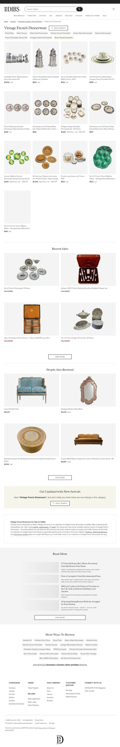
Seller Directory (33, 705)
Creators (12, 700)
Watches (68, 16)
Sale (105, 16)
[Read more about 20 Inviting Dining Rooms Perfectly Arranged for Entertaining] (60, 605)
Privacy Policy (39, 720)
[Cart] (114, 9)
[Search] (51, 9)
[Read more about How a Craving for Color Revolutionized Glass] (60, 579)
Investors (50, 697)
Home (6, 21)
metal (54, 527)
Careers (49, 694)
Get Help (69, 690)
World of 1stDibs (92, 16)
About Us (50, 688)
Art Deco (89, 532)
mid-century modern (21, 534)
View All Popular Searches (60, 666)
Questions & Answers (16, 704)
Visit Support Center (73, 693)
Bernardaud (94, 537)
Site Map (51, 723)
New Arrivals (19, 16)
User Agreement (27, 720)
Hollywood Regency (100, 532)
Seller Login (32, 702)
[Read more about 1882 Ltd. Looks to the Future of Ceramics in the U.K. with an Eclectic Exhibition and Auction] (60, 591)
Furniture (32, 16)
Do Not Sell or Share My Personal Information (19, 723)
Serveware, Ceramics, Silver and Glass (30, 21)
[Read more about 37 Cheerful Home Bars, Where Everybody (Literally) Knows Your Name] (60, 567)
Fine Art (12, 694)
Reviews (50, 700)
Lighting (42, 16)
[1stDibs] (11, 9)
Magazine (95, 688)
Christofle (85, 537)
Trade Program (33, 688)
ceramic (35, 527)
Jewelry (59, 16)
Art (50, 16)
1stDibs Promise (71, 697)
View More (60, 357)
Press (49, 691)
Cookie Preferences (41, 723)
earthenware (43, 527)
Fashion (79, 16)
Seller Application (34, 699)
